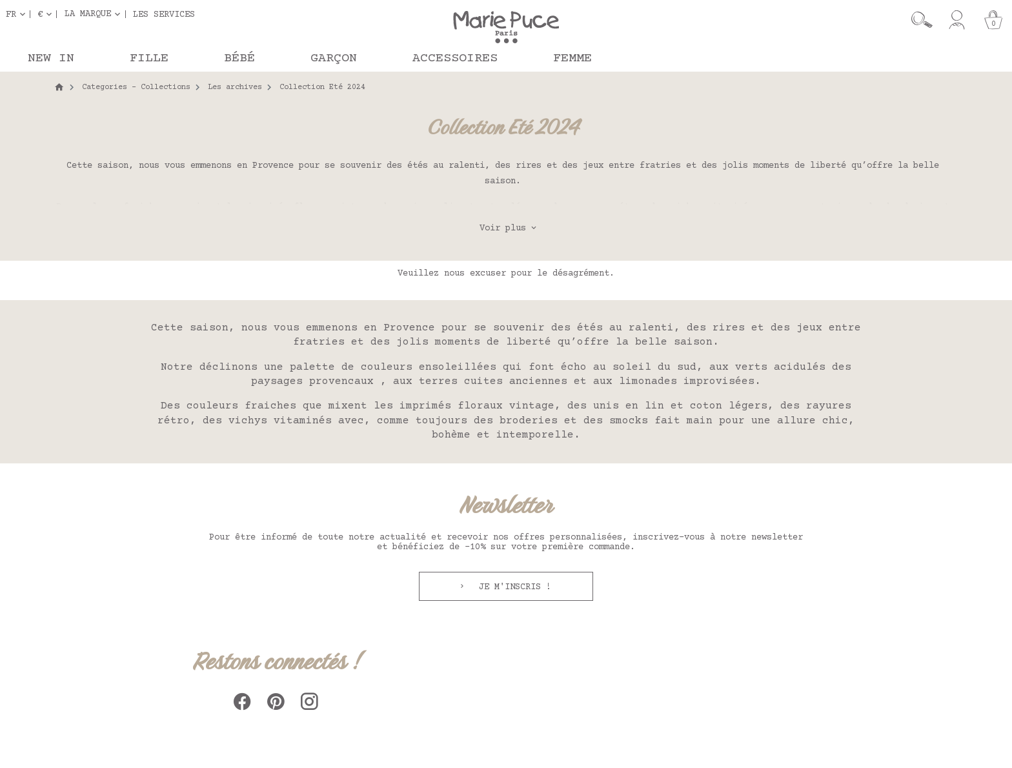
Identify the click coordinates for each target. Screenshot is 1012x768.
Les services (164, 14)
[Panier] (993, 20)
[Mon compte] (957, 20)
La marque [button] (88, 14)
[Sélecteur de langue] (18, 14)
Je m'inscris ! (512, 587)
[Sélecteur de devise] (47, 14)
